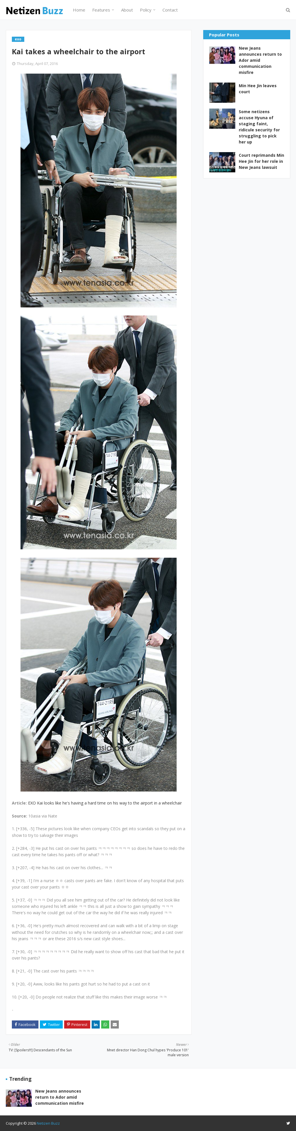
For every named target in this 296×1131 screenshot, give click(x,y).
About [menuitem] (127, 10)
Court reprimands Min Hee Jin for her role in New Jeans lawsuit (261, 161)
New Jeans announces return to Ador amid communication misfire (260, 60)
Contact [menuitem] (170, 10)
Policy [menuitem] (145, 10)
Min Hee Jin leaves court (258, 88)
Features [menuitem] (101, 10)
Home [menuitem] (79, 10)
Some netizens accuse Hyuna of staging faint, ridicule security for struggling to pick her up (259, 127)
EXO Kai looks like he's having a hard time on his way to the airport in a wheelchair (105, 803)
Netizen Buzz (48, 1123)
